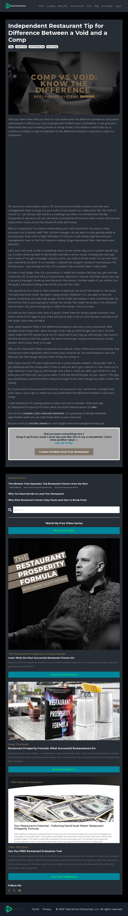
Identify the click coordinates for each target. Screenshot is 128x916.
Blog (96, 6)
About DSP (62, 6)
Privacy (47, 909)
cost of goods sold (36, 47)
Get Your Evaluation (64, 876)
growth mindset (15, 487)
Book (89, 6)
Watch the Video (64, 530)
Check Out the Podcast (64, 674)
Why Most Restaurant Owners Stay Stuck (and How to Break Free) (47, 500)
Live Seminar (107, 6)
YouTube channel (38, 423)
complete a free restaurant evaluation (43, 413)
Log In (118, 6)
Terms (35, 909)
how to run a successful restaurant (38, 487)
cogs (11, 47)
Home (41, 6)
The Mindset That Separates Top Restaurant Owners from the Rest (48, 483)
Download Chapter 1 (64, 769)
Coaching (51, 6)
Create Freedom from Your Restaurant (64, 451)
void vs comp (52, 47)
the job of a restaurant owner (66, 487)
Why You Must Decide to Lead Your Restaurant (36, 494)
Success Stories (77, 6)
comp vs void (21, 47)
